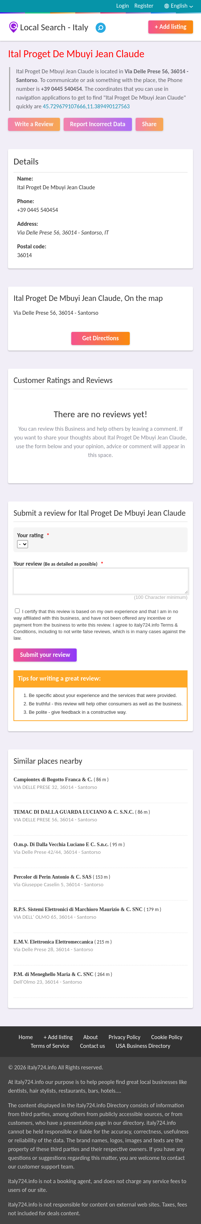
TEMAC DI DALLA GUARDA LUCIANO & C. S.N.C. (74, 812)
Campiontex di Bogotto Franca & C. (53, 779)
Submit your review (45, 655)
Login (122, 5)
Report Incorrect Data (97, 124)
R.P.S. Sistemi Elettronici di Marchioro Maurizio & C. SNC (78, 909)
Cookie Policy (166, 1037)
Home (26, 1037)
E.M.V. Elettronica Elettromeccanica (53, 942)
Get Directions (100, 338)
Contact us (92, 1045)
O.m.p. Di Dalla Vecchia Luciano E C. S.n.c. (61, 844)
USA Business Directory (143, 1045)
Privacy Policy (125, 1037)
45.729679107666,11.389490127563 (86, 106)
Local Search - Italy (54, 27)
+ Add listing (170, 27)
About (90, 1037)
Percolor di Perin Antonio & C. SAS (53, 877)
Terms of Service (50, 1045)
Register (143, 5)
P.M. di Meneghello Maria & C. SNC (54, 974)
